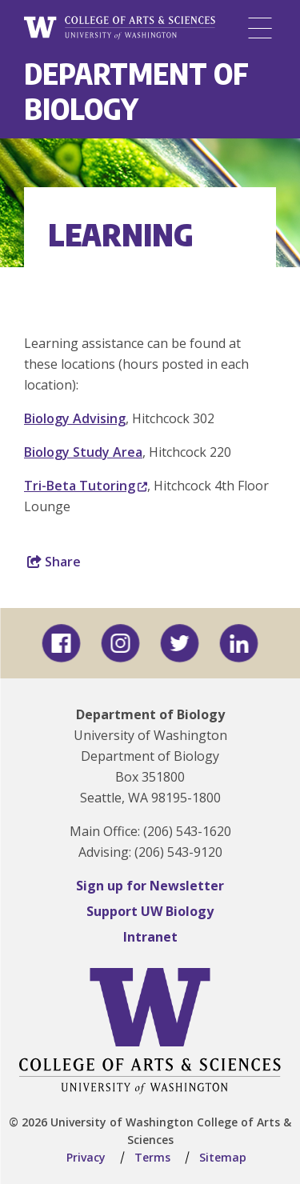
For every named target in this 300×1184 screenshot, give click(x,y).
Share (54, 561)
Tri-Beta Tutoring (85, 485)
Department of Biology (136, 90)
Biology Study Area (83, 452)
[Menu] (260, 28)
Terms (152, 1157)
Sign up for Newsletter (150, 885)
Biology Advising (75, 418)
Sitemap (222, 1157)
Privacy (86, 1157)
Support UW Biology (150, 911)
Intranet (150, 937)
